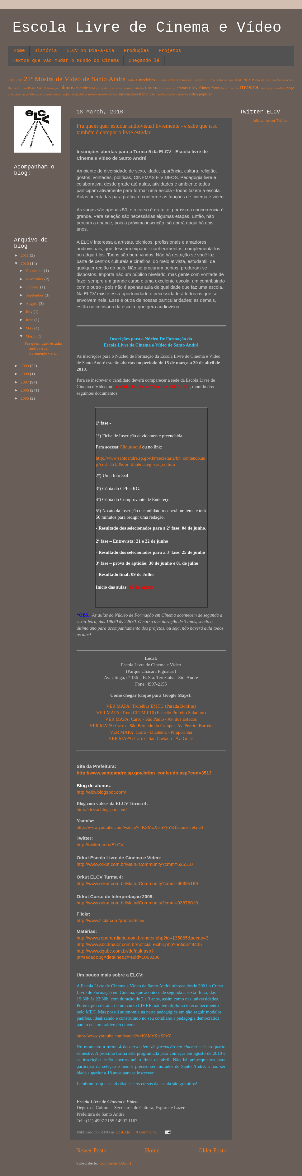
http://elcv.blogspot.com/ (101, 792)
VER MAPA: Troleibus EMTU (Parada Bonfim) (151, 706)
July (30, 311)
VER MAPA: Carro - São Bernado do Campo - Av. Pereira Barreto (151, 725)
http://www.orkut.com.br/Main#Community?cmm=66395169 (137, 883)
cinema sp (168, 88)
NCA (247, 80)
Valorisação (51, 88)
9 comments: (147, 1132)
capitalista (106, 88)
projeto (66, 94)
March (32, 336)
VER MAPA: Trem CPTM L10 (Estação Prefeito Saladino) (151, 712)
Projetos (170, 50)
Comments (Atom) (115, 1163)
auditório (83, 87)
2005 (25, 398)
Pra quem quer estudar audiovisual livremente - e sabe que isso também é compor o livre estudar (147, 129)
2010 (25, 263)
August (32, 303)
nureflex (279, 88)
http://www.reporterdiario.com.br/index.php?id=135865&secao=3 (142, 937)
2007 (25, 382)
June (30, 319)
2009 (19, 80)
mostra (249, 87)
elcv (193, 87)
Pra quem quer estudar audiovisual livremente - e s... (43, 348)
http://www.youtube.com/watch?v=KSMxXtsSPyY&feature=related (140, 827)
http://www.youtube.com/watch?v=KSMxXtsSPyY (124, 1035)
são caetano (128, 94)
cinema (152, 87)
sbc (115, 94)
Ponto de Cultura (264, 80)
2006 (25, 390)
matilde (233, 88)
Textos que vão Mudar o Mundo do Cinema (65, 60)
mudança (266, 88)
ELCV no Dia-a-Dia (90, 50)
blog (95, 88)
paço (290, 87)
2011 (25, 255)
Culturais (163, 80)
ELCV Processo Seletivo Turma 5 (194, 80)
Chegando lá (144, 60)
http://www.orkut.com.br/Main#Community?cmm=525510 (135, 864)
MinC (238, 80)
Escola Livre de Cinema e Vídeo (146, 27)
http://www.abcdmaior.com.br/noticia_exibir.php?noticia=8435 (139, 944)
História (46, 50)
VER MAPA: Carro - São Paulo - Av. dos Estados (151, 719)
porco (41, 94)
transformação (165, 94)
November (35, 279)
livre (224, 88)
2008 (11, 80)
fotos (215, 87)
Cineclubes (145, 79)
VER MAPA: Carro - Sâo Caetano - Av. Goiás (150, 738)
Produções (136, 50)
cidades (139, 88)
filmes (204, 87)
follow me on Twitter (270, 120)
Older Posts (212, 1150)
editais (182, 87)
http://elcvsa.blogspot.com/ (102, 809)
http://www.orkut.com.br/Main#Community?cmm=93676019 (137, 902)
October (33, 287)
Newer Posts (91, 1150)
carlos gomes (123, 88)
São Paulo (28, 88)
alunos (67, 87)
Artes (131, 80)
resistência (105, 94)
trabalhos (146, 94)
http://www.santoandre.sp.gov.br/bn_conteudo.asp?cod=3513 (144, 772)
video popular (200, 94)
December (35, 270)
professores (53, 94)
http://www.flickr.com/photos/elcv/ (110, 920)
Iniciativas (226, 80)
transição (182, 94)
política (31, 94)
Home (19, 50)
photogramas (16, 94)
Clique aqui (130, 446)
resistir (92, 94)
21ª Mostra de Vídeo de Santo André (74, 79)
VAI (39, 88)
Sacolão (282, 80)
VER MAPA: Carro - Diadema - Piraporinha (151, 732)
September (35, 295)
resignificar (79, 94)
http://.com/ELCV (100, 844)
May (30, 328)
